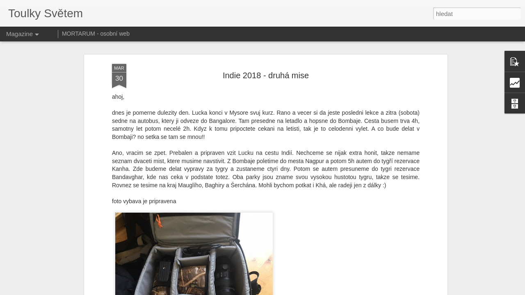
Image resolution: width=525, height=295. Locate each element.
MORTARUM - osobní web (96, 33)
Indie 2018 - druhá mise (266, 75)
